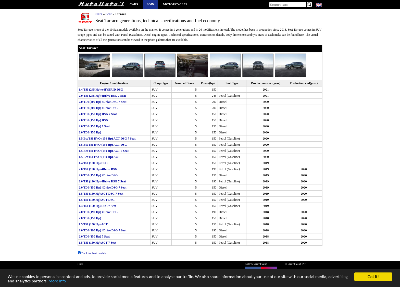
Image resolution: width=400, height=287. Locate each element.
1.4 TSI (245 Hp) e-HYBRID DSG (101, 89)
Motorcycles (175, 4)
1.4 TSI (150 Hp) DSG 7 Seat (97, 206)
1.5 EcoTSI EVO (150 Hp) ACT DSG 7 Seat (107, 138)
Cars (134, 4)
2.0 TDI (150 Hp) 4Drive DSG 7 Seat (102, 187)
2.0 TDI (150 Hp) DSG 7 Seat (98, 114)
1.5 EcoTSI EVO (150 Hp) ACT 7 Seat (104, 151)
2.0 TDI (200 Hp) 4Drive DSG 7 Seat (102, 102)
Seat (109, 14)
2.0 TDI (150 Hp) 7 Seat (94, 126)
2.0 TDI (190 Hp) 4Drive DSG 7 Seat (102, 230)
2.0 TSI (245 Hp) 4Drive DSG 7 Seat (102, 95)
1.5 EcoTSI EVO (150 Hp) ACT (99, 157)
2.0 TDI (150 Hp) (90, 132)
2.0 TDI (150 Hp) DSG (93, 120)
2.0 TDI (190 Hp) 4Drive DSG (98, 212)
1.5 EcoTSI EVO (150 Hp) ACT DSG (103, 144)
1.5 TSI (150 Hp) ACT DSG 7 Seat (101, 193)
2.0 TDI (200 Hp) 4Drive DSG (98, 108)
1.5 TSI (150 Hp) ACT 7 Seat (97, 242)
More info (57, 281)
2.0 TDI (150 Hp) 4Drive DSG (98, 175)
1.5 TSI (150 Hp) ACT (93, 224)
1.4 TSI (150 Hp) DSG (93, 163)
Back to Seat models (92, 253)
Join (150, 4)
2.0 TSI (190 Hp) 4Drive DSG (98, 169)
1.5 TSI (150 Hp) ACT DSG (97, 200)
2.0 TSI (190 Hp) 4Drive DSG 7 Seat (102, 181)
